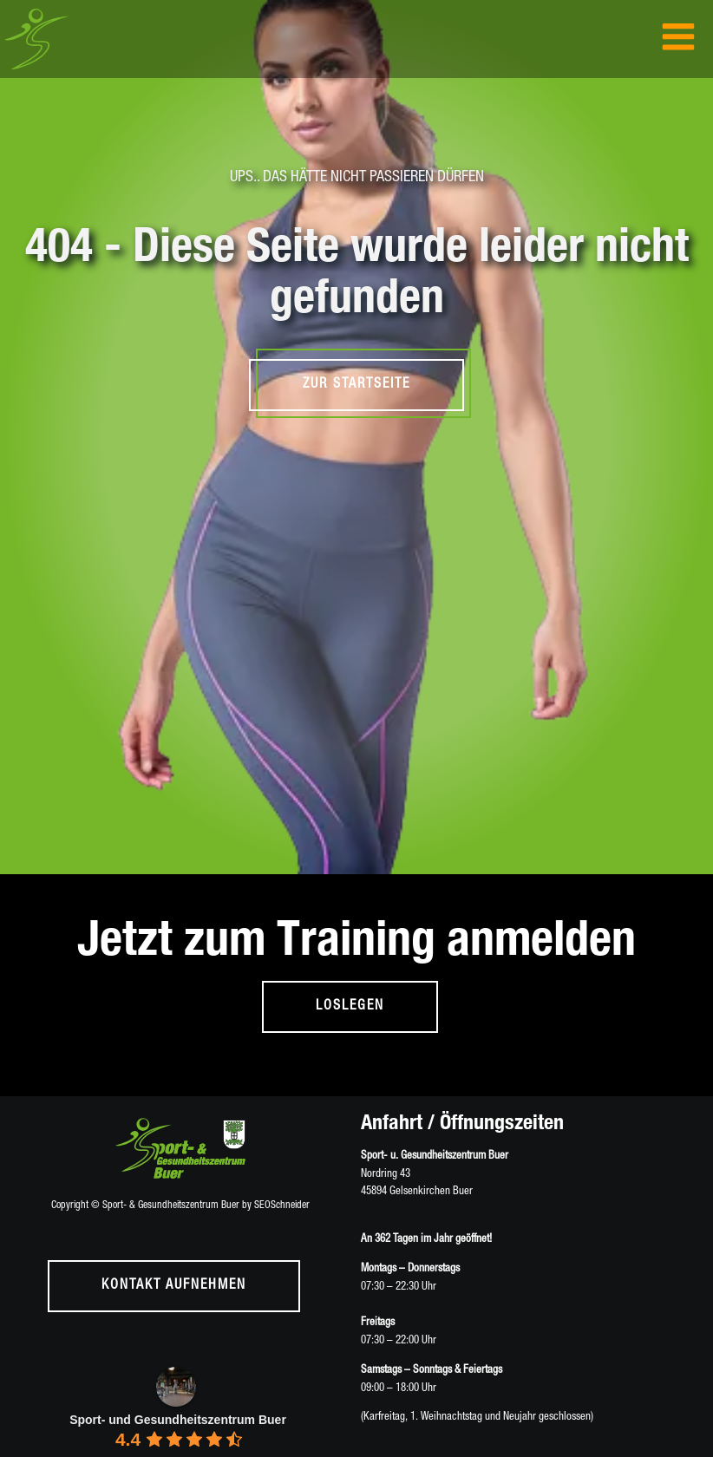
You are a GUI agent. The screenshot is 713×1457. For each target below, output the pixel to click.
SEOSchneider (282, 1205)
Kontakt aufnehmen (173, 1286)
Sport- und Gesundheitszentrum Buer (177, 1420)
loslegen (350, 1007)
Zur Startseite (356, 385)
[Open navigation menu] (678, 38)
